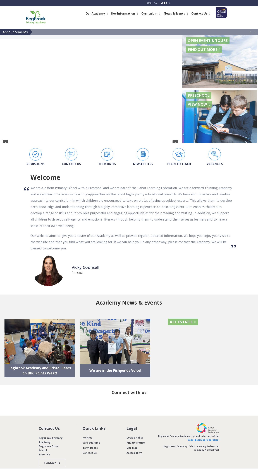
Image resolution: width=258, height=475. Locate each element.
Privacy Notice (135, 442)
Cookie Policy (134, 437)
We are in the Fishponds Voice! (115, 370)
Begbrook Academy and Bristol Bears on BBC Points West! (39, 370)
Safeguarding (91, 442)
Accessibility (134, 453)
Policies (87, 437)
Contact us (52, 463)
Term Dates (90, 447)
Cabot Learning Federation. (203, 439)
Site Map (132, 447)
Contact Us (90, 453)
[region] (90, 89)
